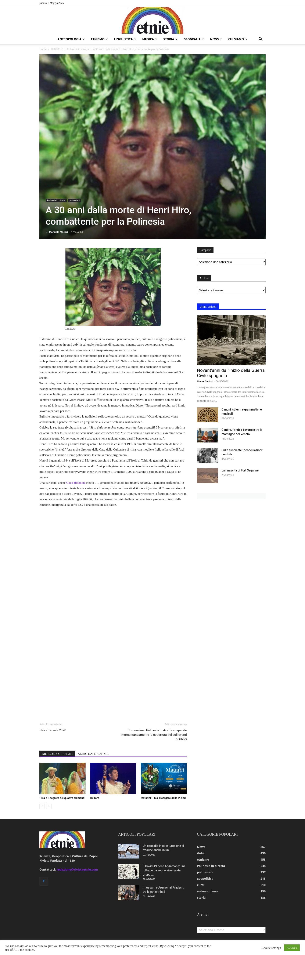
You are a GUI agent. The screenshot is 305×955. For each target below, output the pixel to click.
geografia (194, 39)
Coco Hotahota (75, 482)
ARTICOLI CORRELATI (57, 753)
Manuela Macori (58, 231)
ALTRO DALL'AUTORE (93, 753)
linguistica (125, 39)
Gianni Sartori (205, 381)
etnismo (99, 39)
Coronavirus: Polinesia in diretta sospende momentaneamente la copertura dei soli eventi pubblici (154, 734)
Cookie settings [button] (271, 947)
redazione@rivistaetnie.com (77, 869)
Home (43, 49)
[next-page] (48, 806)
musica (149, 39)
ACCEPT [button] (292, 947)
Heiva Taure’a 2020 (52, 730)
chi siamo (237, 39)
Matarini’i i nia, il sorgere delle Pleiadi (163, 797)
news (216, 39)
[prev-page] (42, 806)
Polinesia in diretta (78, 49)
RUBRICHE (57, 49)
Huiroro (94, 797)
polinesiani (74, 200)
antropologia (71, 39)
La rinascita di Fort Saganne (240, 470)
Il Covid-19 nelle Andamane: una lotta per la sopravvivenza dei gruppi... (164, 870)
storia (170, 39)
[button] (260, 39)
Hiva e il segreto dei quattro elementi (62, 797)
